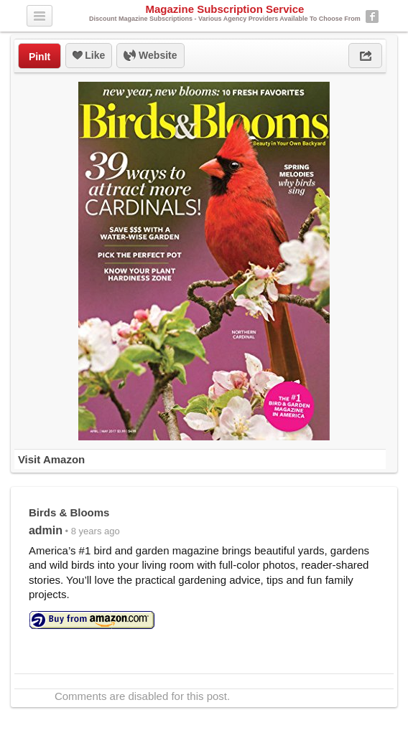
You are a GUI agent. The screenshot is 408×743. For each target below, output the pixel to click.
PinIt (39, 56)
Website (150, 55)
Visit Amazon (51, 459)
